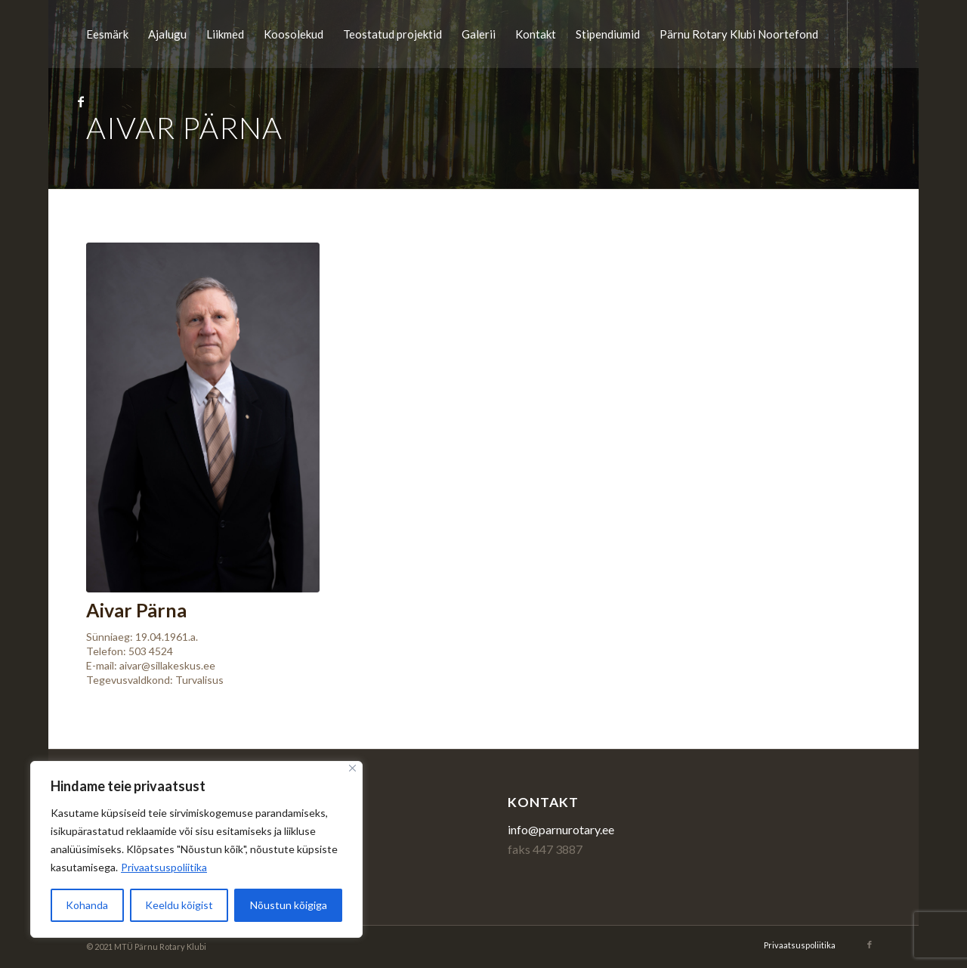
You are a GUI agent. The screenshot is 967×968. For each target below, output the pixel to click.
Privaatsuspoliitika (164, 867)
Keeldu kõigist (179, 904)
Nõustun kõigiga (288, 904)
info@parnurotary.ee (561, 829)
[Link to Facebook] (81, 101)
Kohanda (87, 904)
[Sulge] (352, 768)
